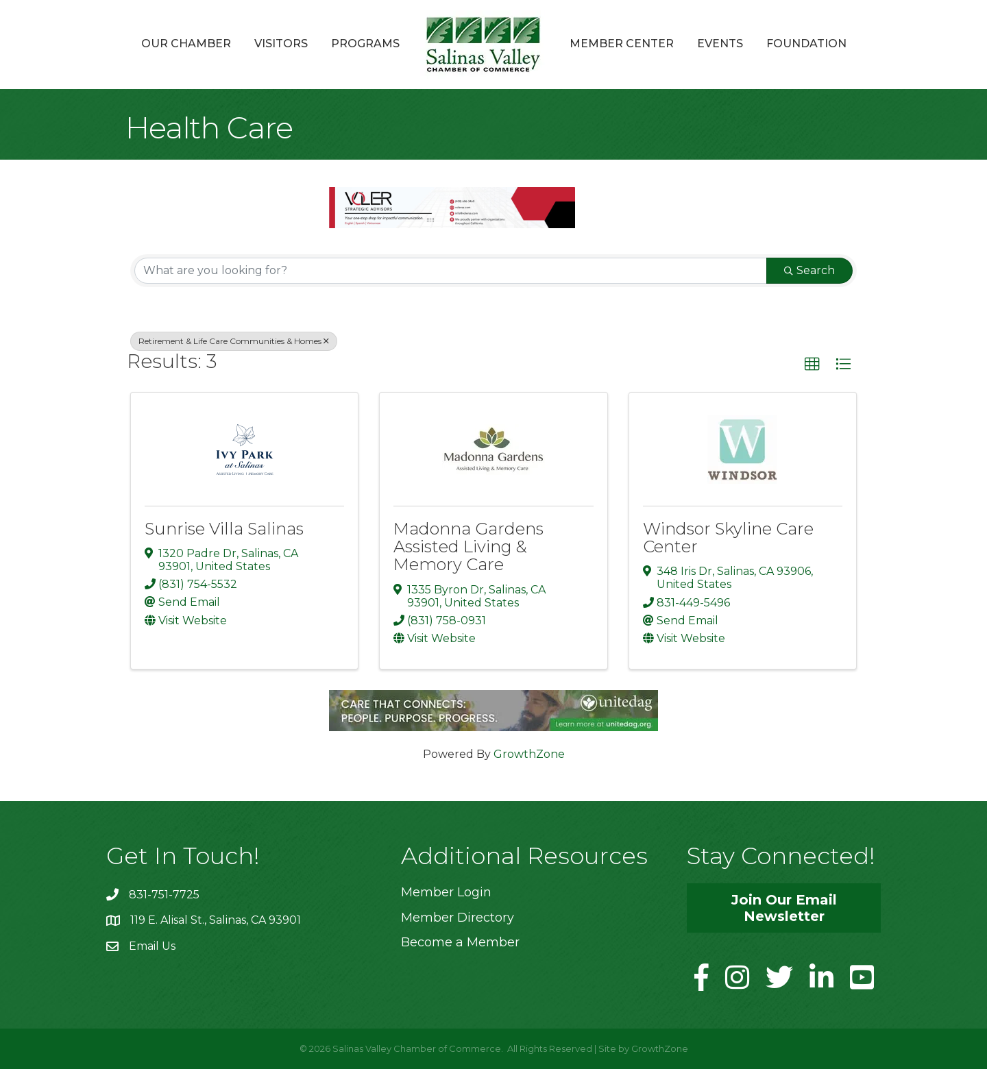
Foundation (806, 43)
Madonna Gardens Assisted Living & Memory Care (468, 547)
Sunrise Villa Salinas (224, 529)
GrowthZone (529, 754)
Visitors (281, 43)
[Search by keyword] (450, 271)
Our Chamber (186, 43)
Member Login (446, 892)
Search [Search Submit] (809, 270)
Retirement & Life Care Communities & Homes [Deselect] (233, 341)
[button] (812, 364)
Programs (365, 43)
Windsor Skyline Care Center (728, 537)
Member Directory (457, 917)
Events (720, 43)
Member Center (622, 43)
